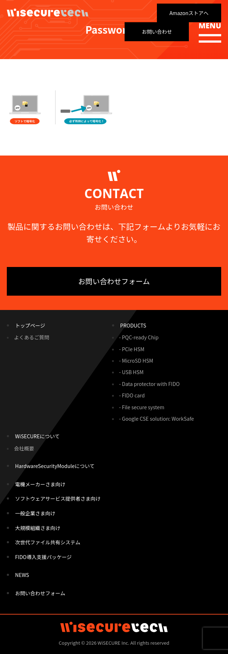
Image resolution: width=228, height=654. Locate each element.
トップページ (30, 325)
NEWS (22, 574)
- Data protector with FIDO (149, 383)
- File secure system (141, 407)
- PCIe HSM (132, 349)
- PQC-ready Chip (139, 337)
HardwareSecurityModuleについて (54, 465)
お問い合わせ (157, 31)
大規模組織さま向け (37, 527)
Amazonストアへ (189, 12)
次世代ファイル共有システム (47, 542)
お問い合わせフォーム (114, 281)
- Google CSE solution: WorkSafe (156, 418)
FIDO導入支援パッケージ (43, 556)
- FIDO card (132, 395)
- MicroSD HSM (136, 360)
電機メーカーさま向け (40, 484)
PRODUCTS (133, 325)
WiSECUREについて (37, 436)
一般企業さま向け (35, 513)
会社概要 (24, 448)
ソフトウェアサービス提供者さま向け (58, 498)
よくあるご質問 (31, 337)
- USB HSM (131, 372)
